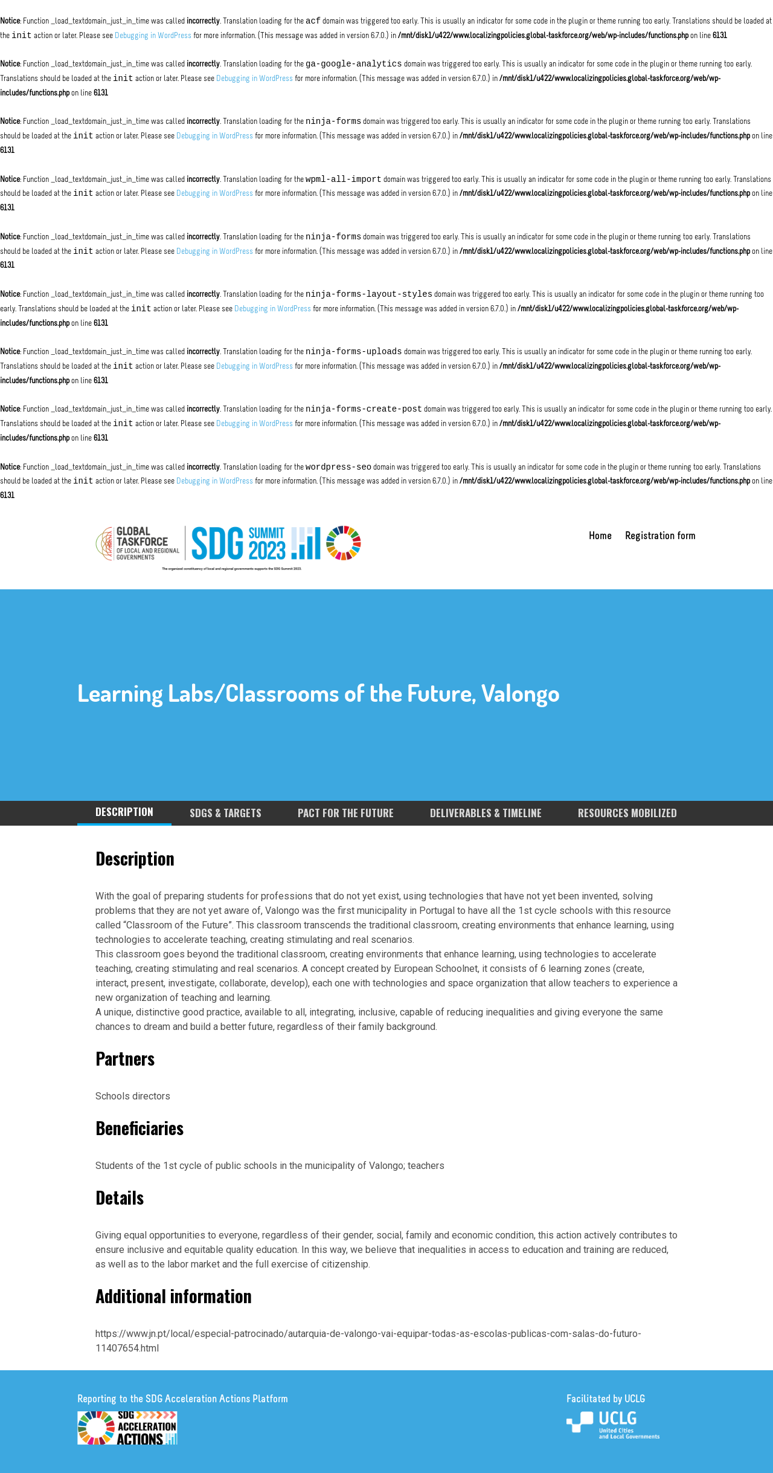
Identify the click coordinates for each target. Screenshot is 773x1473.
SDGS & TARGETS (225, 812)
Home (600, 537)
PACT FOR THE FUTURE (346, 812)
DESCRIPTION (124, 811)
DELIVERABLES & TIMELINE (486, 812)
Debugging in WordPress (153, 35)
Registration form (660, 537)
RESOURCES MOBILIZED (627, 812)
